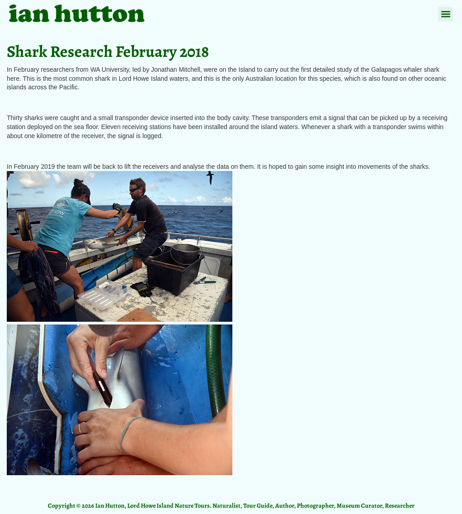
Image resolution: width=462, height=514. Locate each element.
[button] (445, 14)
